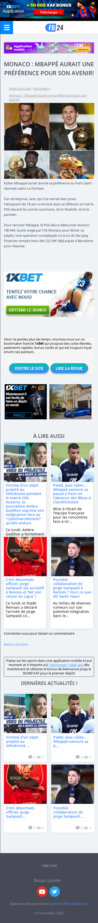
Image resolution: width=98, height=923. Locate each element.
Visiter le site (29, 368)
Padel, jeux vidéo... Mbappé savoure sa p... (70, 741)
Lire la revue (69, 368)
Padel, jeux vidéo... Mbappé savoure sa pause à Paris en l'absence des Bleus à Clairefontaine (72, 493)
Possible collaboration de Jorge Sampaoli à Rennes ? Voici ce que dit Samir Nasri (72, 588)
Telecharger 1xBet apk (66, 664)
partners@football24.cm (69, 903)
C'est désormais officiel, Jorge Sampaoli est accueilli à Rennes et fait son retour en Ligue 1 (25, 588)
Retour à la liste (16, 644)
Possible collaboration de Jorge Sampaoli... (68, 812)
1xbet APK (49, 866)
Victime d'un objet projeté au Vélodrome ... (22, 741)
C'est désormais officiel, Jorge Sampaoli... (20, 812)
